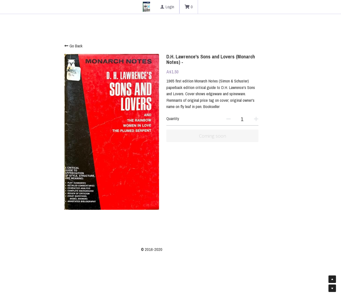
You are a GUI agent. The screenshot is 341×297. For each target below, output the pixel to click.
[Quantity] (260, 113)
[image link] (146, 6)
